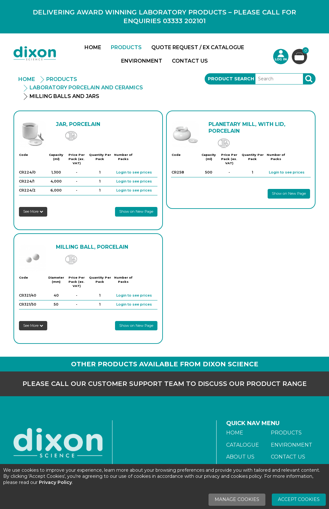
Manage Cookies (237, 499)
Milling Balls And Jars (64, 96)
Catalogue (242, 445)
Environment (141, 61)
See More (33, 211)
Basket (304, 51)
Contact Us (190, 61)
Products (126, 47)
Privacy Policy (55, 482)
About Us (240, 457)
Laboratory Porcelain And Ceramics (86, 88)
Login (281, 56)
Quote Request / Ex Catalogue (197, 47)
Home (92, 47)
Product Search (231, 79)
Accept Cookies (299, 499)
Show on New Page (136, 211)
